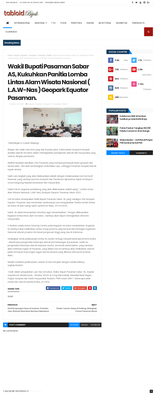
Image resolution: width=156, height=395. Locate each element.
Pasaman (42, 55)
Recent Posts (118, 153)
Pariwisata (138, 22)
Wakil (49, 55)
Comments (141, 153)
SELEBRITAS (121, 22)
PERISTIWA (76, 22)
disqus (84, 325)
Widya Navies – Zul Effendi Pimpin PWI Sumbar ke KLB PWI (136, 141)
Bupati (17, 55)
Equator (24, 55)
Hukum (90, 22)
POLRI (63, 22)
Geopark (33, 55)
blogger (74, 325)
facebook (95, 325)
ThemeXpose (35, 391)
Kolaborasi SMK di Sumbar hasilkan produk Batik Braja (133, 117)
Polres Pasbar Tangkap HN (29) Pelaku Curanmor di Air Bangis (135, 129)
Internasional (22, 22)
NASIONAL (40, 22)
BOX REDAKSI (11, 2)
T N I (53, 22)
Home (10, 55)
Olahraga (11, 31)
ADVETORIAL (105, 22)
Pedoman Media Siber (55, 2)
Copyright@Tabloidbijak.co (16, 391)
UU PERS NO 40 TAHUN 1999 (31, 2)
